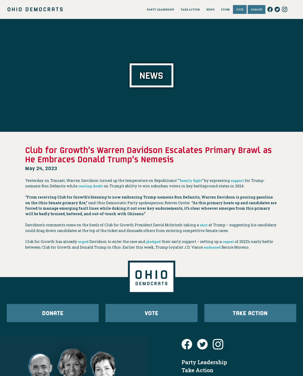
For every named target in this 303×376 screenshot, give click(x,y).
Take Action (250, 314)
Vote (151, 314)
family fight (191, 180)
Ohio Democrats (35, 9)
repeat (229, 241)
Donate (53, 314)
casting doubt (91, 186)
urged (83, 241)
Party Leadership (204, 364)
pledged (153, 241)
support (239, 180)
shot (204, 225)
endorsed (212, 247)
